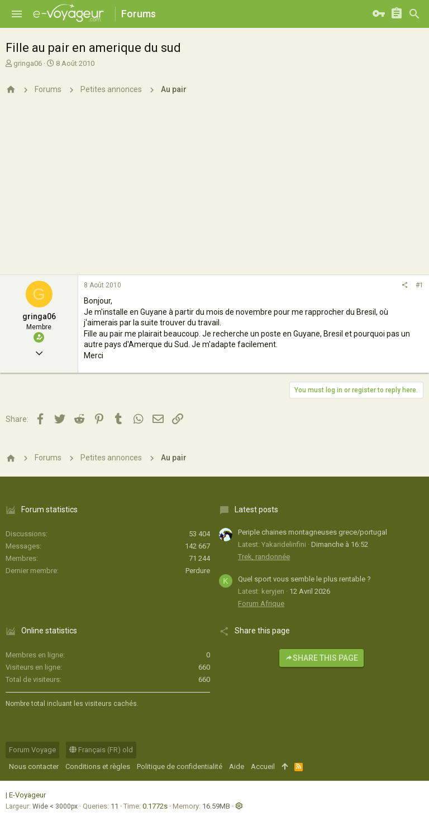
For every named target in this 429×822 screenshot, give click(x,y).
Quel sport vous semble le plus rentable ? (304, 579)
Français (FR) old (101, 750)
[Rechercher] (414, 14)
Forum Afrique (261, 603)
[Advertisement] (214, 191)
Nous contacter (34, 766)
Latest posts (256, 509)
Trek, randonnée (264, 556)
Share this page (321, 657)
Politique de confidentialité (179, 766)
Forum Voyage (32, 750)
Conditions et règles (97, 766)
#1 (419, 285)
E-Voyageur (27, 795)
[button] (17, 14)
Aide (236, 766)
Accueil (263, 766)
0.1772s (155, 806)
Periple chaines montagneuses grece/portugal (312, 532)
